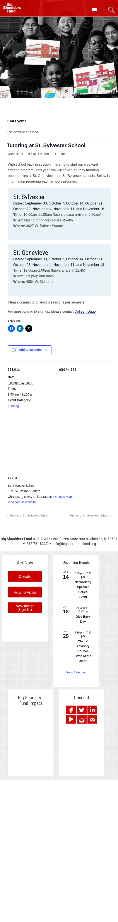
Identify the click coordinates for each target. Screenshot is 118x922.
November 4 (41, 209)
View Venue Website (22, 502)
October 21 (94, 203)
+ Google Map (62, 496)
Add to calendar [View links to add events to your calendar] (30, 349)
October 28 (22, 209)
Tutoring (13, 406)
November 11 (63, 209)
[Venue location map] (59, 442)
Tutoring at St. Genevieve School (28, 515)
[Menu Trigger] (94, 9)
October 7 (56, 203)
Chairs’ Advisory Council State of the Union (83, 651)
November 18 (93, 209)
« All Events (16, 121)
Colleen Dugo (85, 311)
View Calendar (76, 672)
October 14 (74, 203)
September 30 (36, 203)
